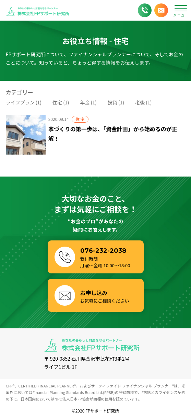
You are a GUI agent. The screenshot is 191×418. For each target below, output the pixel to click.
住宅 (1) (60, 102)
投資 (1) (116, 102)
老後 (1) (143, 102)
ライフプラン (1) (23, 102)
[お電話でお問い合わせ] (145, 10)
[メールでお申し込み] (161, 10)
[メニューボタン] (180, 10)
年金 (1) (88, 102)
